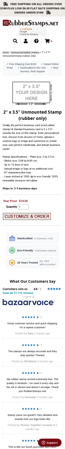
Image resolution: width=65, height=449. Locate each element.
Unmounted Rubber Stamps (25, 52)
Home (6, 52)
